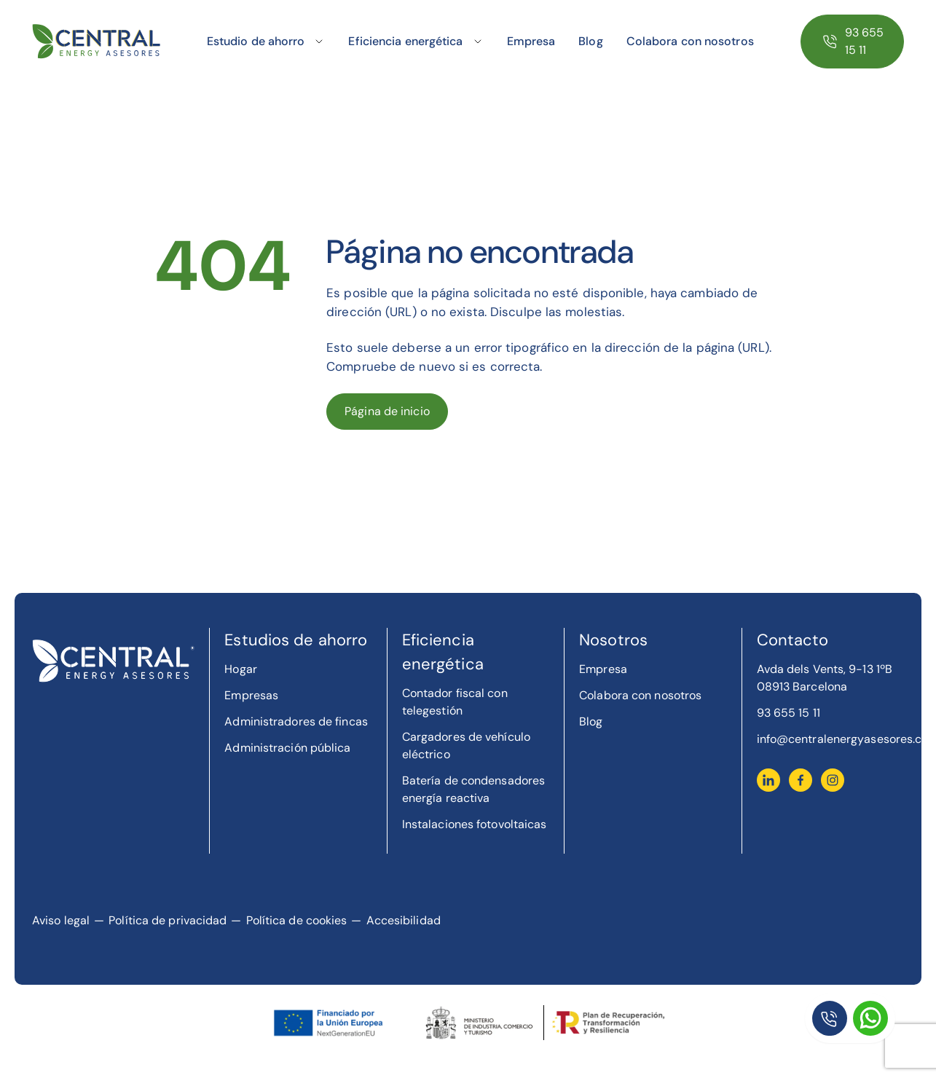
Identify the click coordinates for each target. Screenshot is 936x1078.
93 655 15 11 (864, 41)
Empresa (531, 41)
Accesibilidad (403, 920)
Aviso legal (61, 920)
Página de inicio (387, 411)
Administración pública (287, 747)
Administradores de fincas (296, 721)
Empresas (251, 695)
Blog (590, 41)
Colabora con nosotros (690, 41)
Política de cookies (296, 920)
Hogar (240, 669)
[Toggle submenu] (319, 41)
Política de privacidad (168, 920)
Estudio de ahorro (256, 41)
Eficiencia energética (405, 41)
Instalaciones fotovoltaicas (474, 824)
